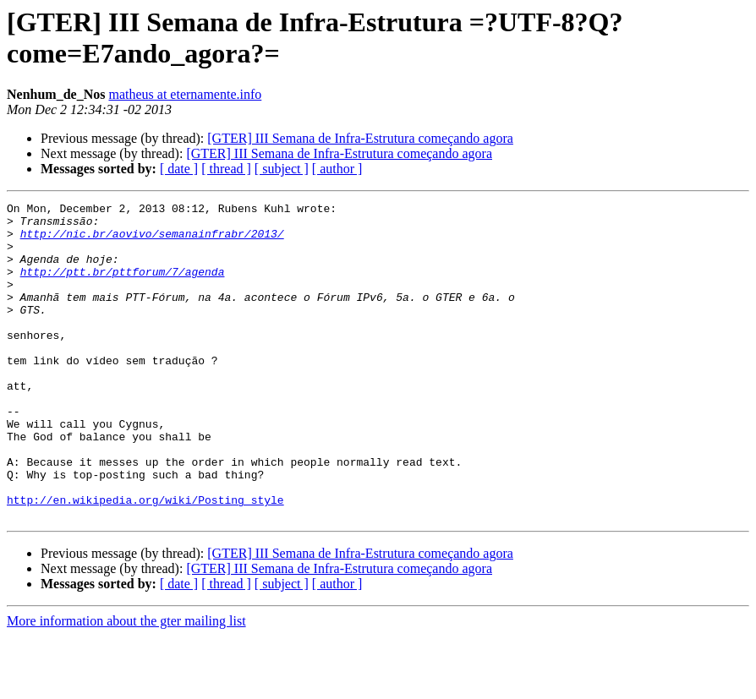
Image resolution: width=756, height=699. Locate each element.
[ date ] (179, 168)
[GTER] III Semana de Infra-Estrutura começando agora (360, 138)
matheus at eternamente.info (184, 94)
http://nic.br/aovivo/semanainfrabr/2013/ (152, 240)
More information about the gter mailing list (126, 684)
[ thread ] (226, 168)
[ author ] (337, 168)
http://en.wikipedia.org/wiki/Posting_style (145, 560)
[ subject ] (282, 168)
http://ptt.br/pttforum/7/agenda (122, 286)
